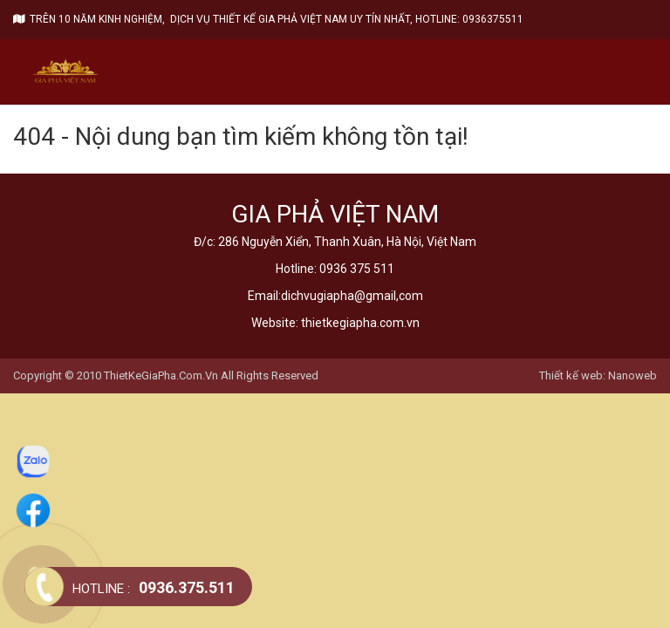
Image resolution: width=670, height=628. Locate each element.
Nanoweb (632, 375)
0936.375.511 (153, 587)
